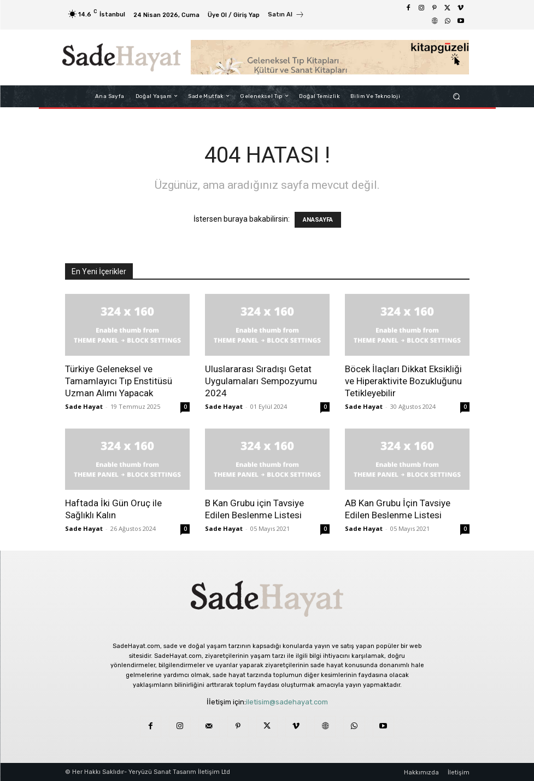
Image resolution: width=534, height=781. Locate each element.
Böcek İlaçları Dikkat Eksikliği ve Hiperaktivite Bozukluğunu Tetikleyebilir (403, 380)
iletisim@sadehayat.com (287, 702)
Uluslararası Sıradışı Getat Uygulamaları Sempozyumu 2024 (261, 380)
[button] (456, 96)
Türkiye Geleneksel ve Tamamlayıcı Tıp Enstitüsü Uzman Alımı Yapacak (118, 380)
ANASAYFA (318, 219)
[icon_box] (286, 16)
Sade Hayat (84, 406)
